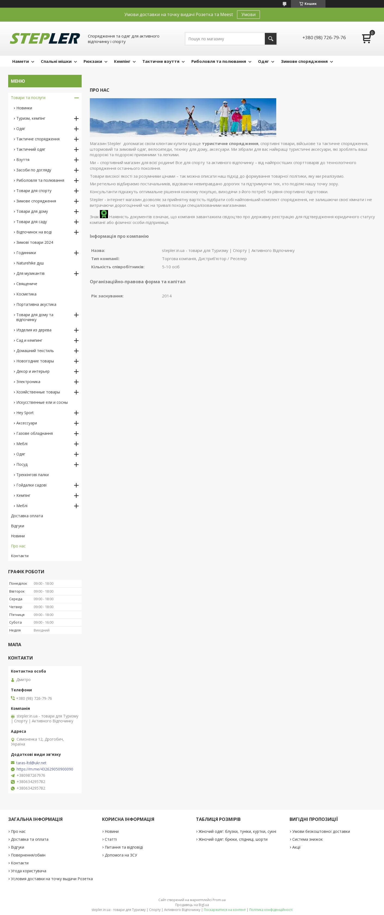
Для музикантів (30, 273)
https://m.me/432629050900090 (45, 769)
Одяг (263, 61)
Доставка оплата (27, 515)
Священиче (26, 283)
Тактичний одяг (30, 149)
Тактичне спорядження (38, 138)
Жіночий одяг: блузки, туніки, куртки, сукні (237, 831)
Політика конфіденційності (271, 909)
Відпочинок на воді (34, 232)
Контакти (20, 555)
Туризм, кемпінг (30, 118)
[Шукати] (271, 39)
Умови (248, 14)
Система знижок (307, 839)
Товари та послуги (28, 97)
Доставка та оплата (29, 839)
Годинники (26, 252)
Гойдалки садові (31, 485)
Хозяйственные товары (38, 392)
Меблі (21, 443)
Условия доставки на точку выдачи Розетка (52, 878)
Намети (20, 61)
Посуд (21, 464)
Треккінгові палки (32, 474)
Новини (18, 535)
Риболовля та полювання (218, 61)
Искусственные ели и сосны (42, 402)
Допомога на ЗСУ (121, 855)
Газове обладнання (34, 433)
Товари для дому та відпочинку (34, 317)
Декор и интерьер (33, 371)
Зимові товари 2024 (34, 242)
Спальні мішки (56, 61)
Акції (296, 847)
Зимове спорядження (304, 61)
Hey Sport (25, 412)
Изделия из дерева (33, 329)
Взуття (22, 159)
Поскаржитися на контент (225, 909)
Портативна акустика (36, 304)
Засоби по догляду (33, 169)
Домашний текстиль (35, 350)
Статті (111, 839)
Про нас (18, 546)
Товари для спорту (33, 190)
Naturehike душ (30, 263)
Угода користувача (28, 870)
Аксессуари (26, 423)
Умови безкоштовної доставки (321, 831)
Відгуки (17, 525)
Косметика (26, 294)
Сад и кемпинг (29, 340)
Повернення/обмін (28, 855)
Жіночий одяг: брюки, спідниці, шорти (233, 839)
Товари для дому (32, 211)
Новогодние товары (35, 360)
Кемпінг (122, 61)
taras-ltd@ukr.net (31, 762)
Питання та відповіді (124, 847)
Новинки (24, 107)
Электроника (28, 381)
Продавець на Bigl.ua (192, 904)
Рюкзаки (93, 61)
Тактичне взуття (160, 61)
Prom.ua (219, 900)
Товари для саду (31, 221)
